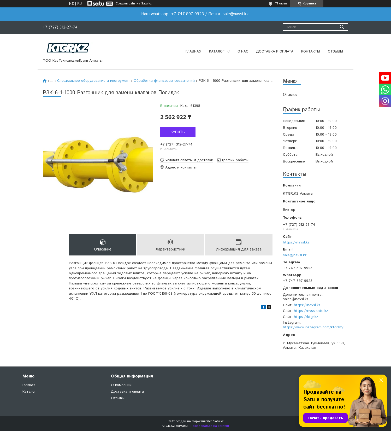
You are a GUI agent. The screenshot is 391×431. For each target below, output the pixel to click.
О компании (121, 385)
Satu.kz (218, 421)
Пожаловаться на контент (210, 426)
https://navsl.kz (296, 242)
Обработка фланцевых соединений (164, 81)
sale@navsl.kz (295, 255)
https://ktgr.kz (306, 316)
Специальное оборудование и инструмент (93, 81)
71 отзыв (281, 3)
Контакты (310, 51)
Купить (178, 132)
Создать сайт (125, 3)
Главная (193, 51)
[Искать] (342, 27)
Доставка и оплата (274, 51)
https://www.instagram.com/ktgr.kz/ (313, 327)
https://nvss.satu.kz (311, 310)
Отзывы (335, 51)
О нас (243, 51)
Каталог (216, 51)
